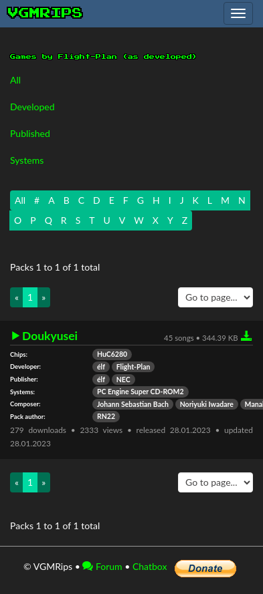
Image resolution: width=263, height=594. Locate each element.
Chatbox (150, 566)
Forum (102, 566)
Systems (26, 160)
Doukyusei (50, 336)
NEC (123, 380)
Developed (32, 106)
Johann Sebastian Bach (133, 404)
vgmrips (45, 13)
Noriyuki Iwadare (207, 404)
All (15, 80)
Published (30, 133)
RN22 (106, 416)
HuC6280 (112, 354)
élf (101, 367)
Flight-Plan (133, 367)
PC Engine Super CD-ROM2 (140, 392)
